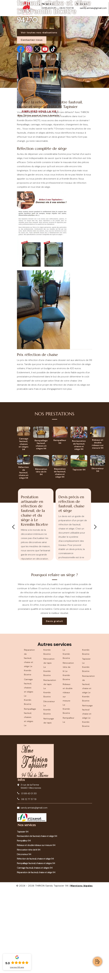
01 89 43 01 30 (27, 793)
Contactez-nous (32, 39)
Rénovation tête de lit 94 (28, 849)
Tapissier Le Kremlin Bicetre (86, 664)
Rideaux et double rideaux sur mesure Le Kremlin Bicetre (67, 698)
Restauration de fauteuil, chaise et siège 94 (37, 836)
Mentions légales (81, 885)
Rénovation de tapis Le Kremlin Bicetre (48, 667)
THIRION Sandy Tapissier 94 (51, 885)
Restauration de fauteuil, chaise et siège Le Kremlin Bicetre (87, 688)
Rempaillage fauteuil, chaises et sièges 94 (36, 863)
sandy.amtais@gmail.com (34, 807)
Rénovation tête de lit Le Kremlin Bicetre (68, 671)
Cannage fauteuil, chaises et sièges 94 (35, 867)
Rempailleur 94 (24, 840)
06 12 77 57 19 (26, 799)
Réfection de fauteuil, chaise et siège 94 (35, 858)
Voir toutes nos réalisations (39, 32)
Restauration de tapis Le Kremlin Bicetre (48, 688)
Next (95, 527)
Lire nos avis (17, 967)
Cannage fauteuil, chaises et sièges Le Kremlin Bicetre (28, 691)
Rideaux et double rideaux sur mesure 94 (36, 845)
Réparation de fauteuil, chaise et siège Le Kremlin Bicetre (29, 662)
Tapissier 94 (22, 831)
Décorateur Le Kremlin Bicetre (48, 707)
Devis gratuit (54, 621)
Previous (13, 527)
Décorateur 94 (24, 854)
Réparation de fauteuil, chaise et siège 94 (36, 872)
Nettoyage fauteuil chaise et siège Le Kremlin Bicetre (87, 715)
